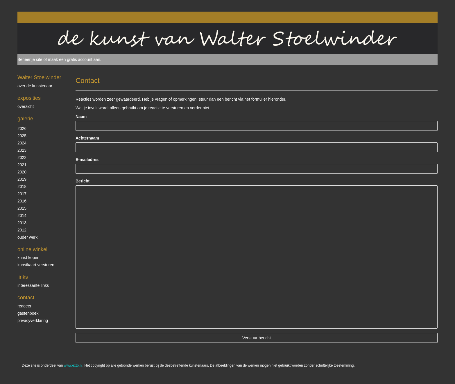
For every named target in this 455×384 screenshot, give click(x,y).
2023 (21, 150)
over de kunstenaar (34, 86)
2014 (21, 215)
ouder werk (27, 237)
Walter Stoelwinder (39, 77)
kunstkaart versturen (35, 264)
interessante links (33, 285)
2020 (21, 172)
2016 (21, 201)
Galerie (25, 119)
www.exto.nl (73, 365)
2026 (21, 128)
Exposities (29, 98)
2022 (21, 157)
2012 (21, 230)
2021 (21, 164)
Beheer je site (29, 59)
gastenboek (27, 313)
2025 (21, 135)
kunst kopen (28, 257)
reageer (24, 306)
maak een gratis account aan (74, 59)
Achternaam (87, 138)
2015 (21, 208)
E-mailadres (87, 159)
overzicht (25, 106)
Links (22, 277)
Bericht (82, 181)
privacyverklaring (32, 320)
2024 (21, 143)
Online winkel (32, 249)
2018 (21, 186)
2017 (21, 193)
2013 (21, 222)
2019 (21, 179)
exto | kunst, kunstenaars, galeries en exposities (33, 17)
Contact (25, 297)
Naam (81, 116)
